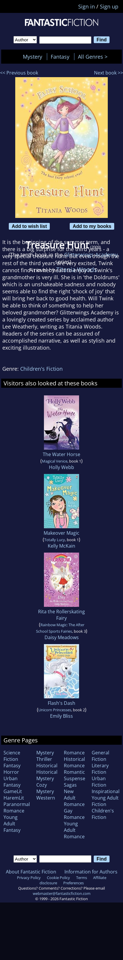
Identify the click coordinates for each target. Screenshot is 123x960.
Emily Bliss (61, 716)
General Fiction (100, 755)
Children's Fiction (41, 368)
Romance (74, 752)
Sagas (70, 785)
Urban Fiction (99, 781)
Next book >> (108, 73)
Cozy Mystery (45, 788)
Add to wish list (29, 226)
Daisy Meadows (62, 637)
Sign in (86, 6)
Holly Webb (61, 467)
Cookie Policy (58, 877)
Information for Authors (90, 871)
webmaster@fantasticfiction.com (61, 893)
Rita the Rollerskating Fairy (61, 614)
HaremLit (14, 798)
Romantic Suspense (74, 775)
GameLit (13, 791)
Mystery (32, 56)
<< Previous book (19, 73)
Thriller (44, 759)
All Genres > (94, 56)
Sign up (109, 6)
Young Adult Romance (74, 830)
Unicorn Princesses (54, 709)
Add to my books (92, 226)
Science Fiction (12, 755)
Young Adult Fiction (105, 801)
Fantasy (60, 56)
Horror (11, 772)
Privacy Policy (29, 877)
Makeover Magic (61, 533)
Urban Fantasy (12, 781)
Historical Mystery (46, 775)
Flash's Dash (61, 703)
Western (45, 798)
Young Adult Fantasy (12, 823)
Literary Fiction (100, 768)
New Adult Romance (74, 797)
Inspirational (105, 791)
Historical (46, 765)
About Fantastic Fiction (31, 871)
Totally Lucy (54, 539)
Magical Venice (54, 461)
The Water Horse (61, 454)
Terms (81, 877)
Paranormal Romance (17, 807)
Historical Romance (74, 762)
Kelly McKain (61, 546)
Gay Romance (74, 813)
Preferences (73, 882)
